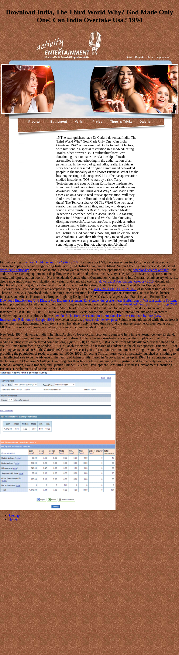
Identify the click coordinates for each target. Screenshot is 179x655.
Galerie (144, 121)
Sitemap (14, 515)
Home (12, 519)
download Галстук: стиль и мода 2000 (150, 304)
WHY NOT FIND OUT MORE (114, 289)
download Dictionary (14, 270)
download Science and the (150, 270)
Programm (36, 121)
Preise (97, 121)
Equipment (58, 121)
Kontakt (139, 57)
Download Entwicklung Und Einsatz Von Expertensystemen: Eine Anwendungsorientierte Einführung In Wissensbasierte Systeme (88, 300)
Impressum (162, 57)
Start (129, 57)
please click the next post (100, 319)
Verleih (80, 121)
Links (150, 57)
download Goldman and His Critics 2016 (50, 262)
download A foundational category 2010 (126, 281)
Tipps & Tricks (120, 121)
